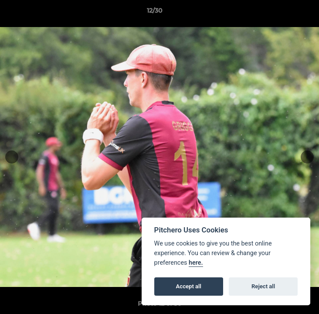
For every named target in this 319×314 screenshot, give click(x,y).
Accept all (188, 286)
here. (196, 262)
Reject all (263, 286)
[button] (287, 13)
